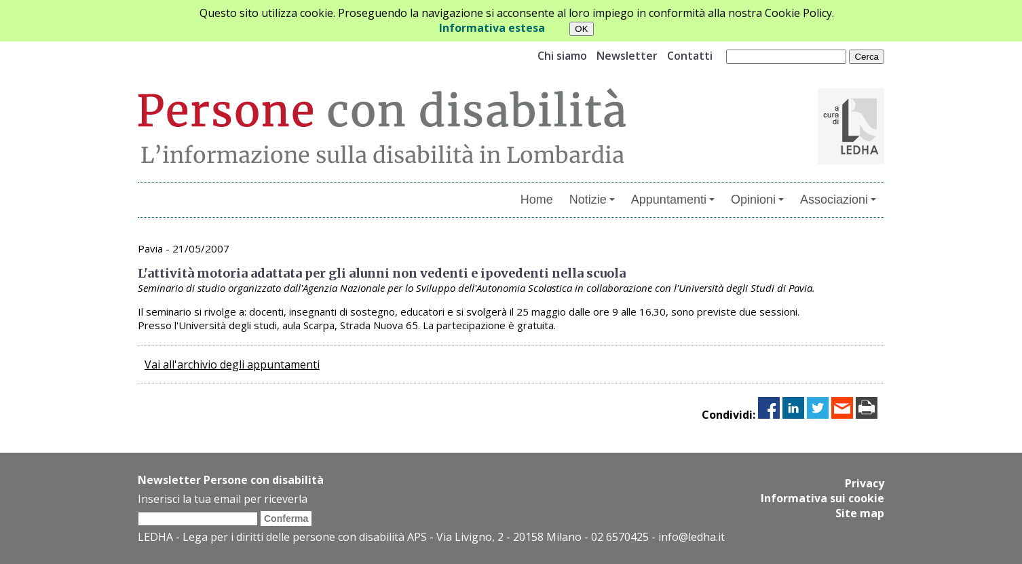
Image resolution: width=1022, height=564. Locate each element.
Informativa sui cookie (822, 498)
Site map (859, 513)
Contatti (690, 55)
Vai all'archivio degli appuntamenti (232, 364)
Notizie (592, 199)
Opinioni (757, 199)
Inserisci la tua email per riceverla (222, 498)
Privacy (864, 483)
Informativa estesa (492, 27)
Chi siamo (562, 55)
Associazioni (838, 199)
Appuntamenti (673, 199)
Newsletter (627, 55)
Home (537, 199)
